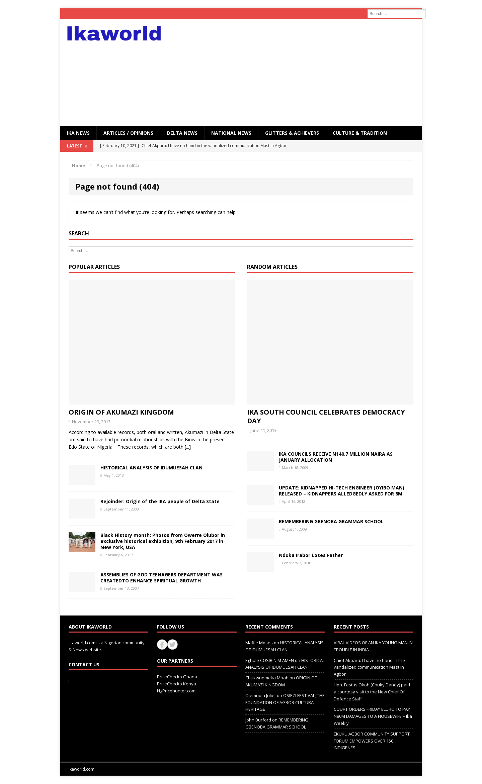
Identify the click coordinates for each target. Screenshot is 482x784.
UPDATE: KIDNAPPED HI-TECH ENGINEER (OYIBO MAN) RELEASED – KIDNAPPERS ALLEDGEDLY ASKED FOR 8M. (341, 490)
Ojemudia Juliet (260, 695)
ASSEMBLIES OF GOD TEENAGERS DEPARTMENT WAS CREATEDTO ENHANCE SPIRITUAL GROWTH (161, 577)
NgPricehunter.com (176, 691)
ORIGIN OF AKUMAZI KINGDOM (121, 412)
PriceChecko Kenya (176, 684)
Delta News (182, 133)
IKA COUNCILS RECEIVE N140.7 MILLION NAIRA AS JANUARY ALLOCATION (336, 457)
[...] (188, 447)
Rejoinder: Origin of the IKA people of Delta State (160, 501)
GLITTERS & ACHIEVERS (292, 133)
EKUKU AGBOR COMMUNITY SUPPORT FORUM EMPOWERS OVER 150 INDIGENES (372, 741)
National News (231, 133)
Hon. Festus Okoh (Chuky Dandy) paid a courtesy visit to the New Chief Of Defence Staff (372, 692)
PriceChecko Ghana (177, 677)
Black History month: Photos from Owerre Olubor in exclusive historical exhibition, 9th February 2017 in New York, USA (162, 541)
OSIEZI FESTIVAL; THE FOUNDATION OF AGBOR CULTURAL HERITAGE (285, 702)
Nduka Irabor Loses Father (311, 555)
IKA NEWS (78, 133)
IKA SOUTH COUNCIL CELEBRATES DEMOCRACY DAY (326, 416)
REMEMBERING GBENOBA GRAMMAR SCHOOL (331, 521)
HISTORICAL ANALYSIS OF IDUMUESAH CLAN (151, 467)
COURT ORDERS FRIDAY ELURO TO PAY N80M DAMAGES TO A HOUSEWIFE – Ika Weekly (373, 716)
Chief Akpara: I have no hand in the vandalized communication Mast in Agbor (369, 667)
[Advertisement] (299, 72)
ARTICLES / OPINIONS (128, 133)
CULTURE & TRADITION (360, 133)
